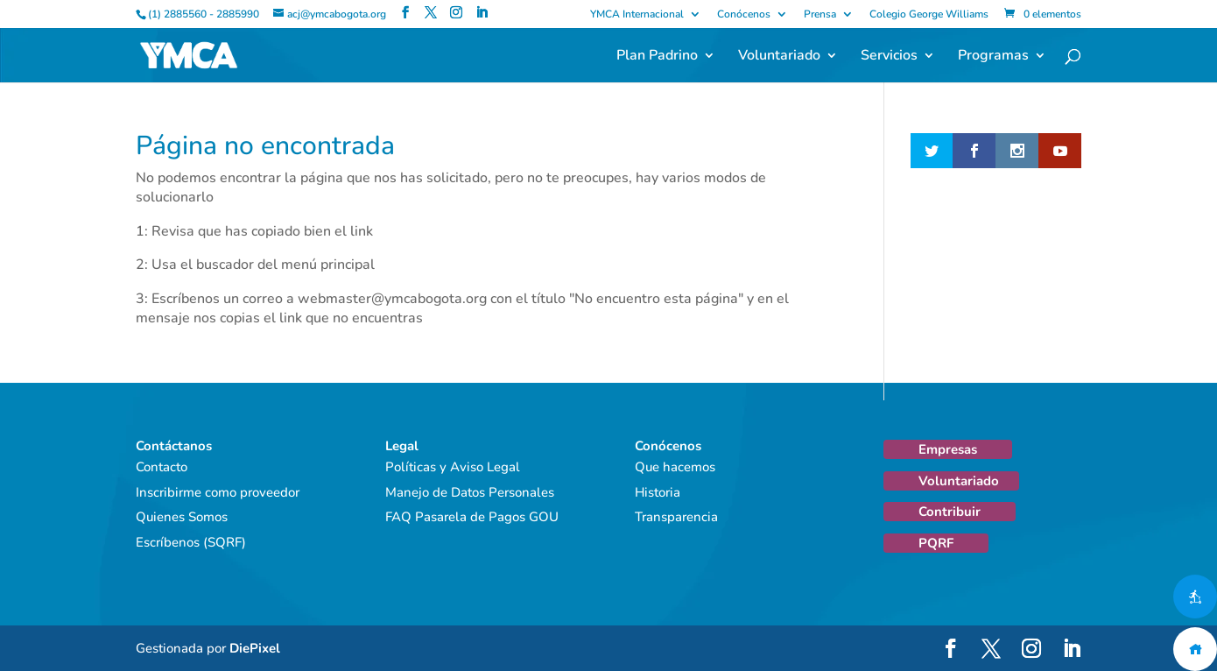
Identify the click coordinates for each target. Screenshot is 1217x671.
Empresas (947, 449)
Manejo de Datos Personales (469, 492)
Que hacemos (675, 467)
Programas (993, 57)
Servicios (889, 57)
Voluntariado (779, 57)
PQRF (935, 543)
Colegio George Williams (928, 15)
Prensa (820, 15)
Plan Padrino (657, 57)
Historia (657, 492)
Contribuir (949, 511)
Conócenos (743, 15)
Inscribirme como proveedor (217, 492)
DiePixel (254, 648)
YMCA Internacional (637, 15)
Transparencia (676, 517)
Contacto (161, 467)
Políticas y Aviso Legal (452, 467)
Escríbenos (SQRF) (191, 542)
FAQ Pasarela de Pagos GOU (472, 517)
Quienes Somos (182, 517)
